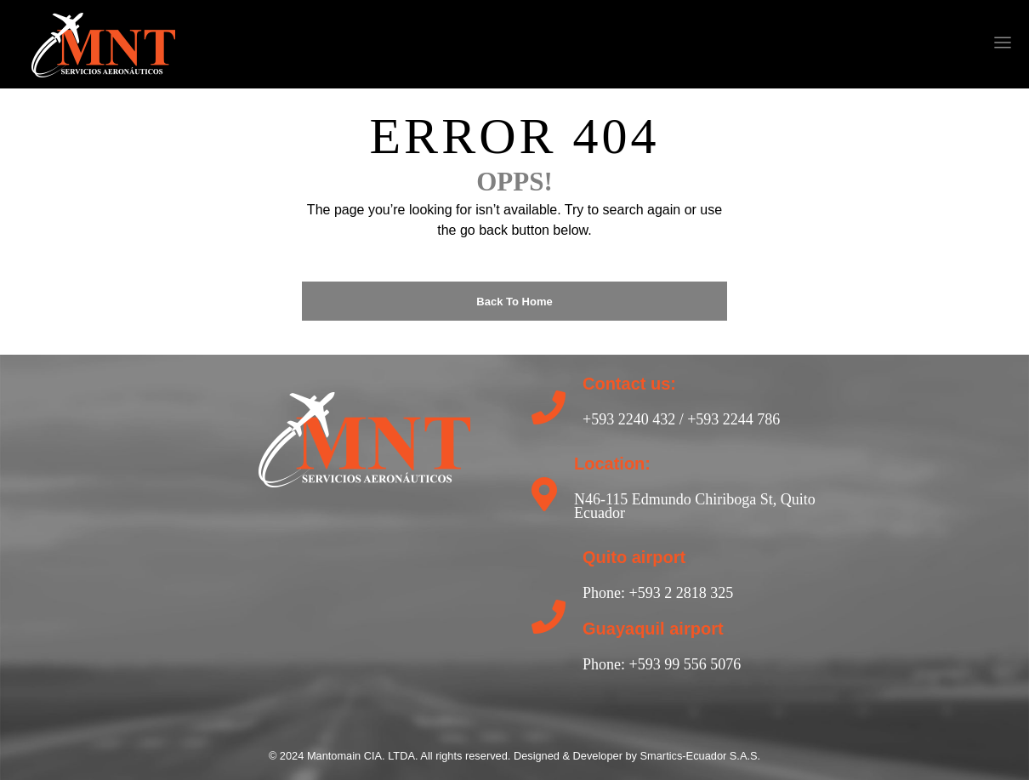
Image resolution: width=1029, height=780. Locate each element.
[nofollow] (617, 44)
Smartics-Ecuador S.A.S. (700, 755)
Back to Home (514, 301)
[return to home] (364, 437)
